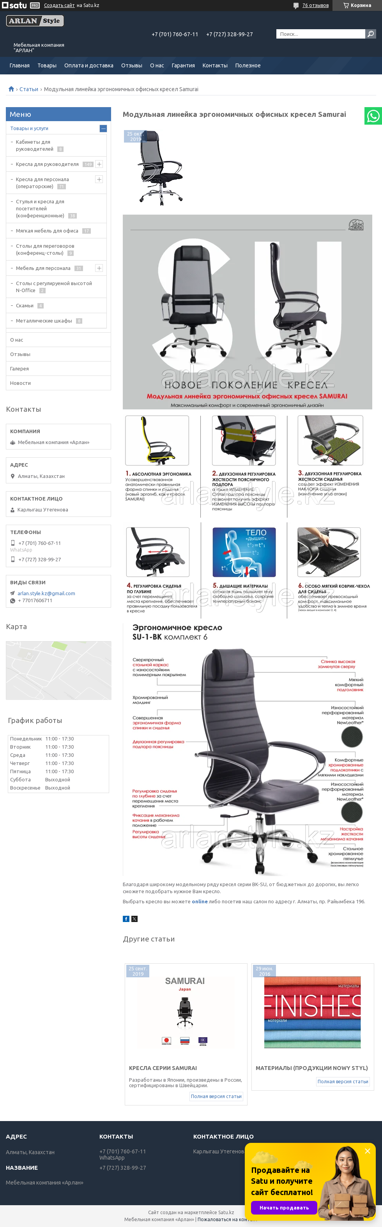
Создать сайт (59, 5)
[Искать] (370, 34)
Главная (20, 65)
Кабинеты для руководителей (34, 145)
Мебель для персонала (43, 268)
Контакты (215, 65)
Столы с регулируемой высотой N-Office (54, 286)
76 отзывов (315, 5)
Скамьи (25, 305)
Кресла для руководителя (47, 164)
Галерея (19, 368)
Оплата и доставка (88, 65)
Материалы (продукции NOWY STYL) (312, 1068)
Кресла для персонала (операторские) (42, 182)
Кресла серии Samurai (163, 1068)
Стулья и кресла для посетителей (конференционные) (40, 208)
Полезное (248, 65)
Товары (47, 65)
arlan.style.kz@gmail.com (46, 593)
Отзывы (131, 65)
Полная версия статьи (216, 1096)
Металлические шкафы (44, 320)
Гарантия (183, 65)
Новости (20, 383)
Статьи (28, 89)
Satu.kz (226, 1212)
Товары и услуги (29, 128)
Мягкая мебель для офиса (47, 230)
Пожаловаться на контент (228, 1219)
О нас (157, 65)
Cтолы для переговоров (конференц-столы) (45, 249)
